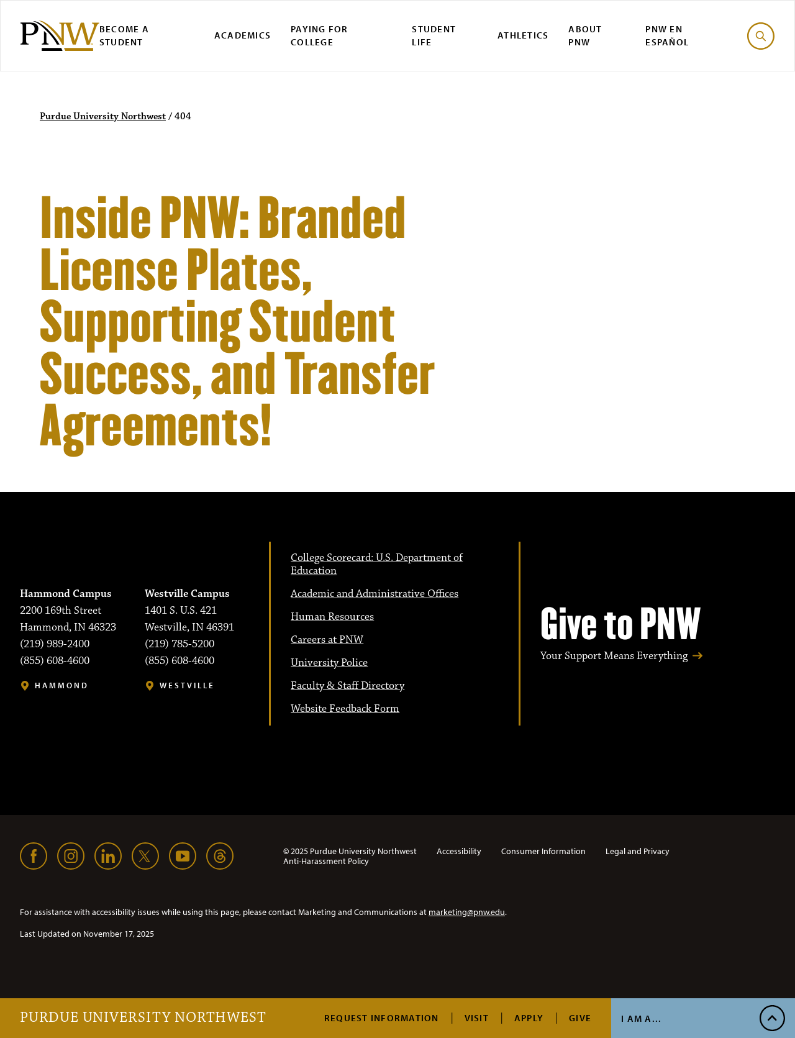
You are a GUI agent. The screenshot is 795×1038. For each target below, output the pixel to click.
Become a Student (124, 35)
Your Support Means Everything (614, 656)
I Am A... (641, 1018)
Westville (187, 685)
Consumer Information (543, 851)
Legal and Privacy (638, 851)
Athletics (522, 35)
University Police (329, 663)
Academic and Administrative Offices (374, 594)
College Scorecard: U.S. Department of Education (377, 564)
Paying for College (319, 35)
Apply (528, 1018)
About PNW (585, 35)
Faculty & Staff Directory (347, 686)
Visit (477, 1018)
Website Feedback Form (345, 709)
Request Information (381, 1018)
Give (580, 1018)
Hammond (62, 685)
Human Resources (332, 617)
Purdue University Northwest (143, 1018)
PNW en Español (667, 35)
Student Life (434, 35)
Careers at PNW (327, 640)
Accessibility (459, 851)
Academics (242, 35)
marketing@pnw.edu (467, 911)
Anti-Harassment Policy (326, 861)
